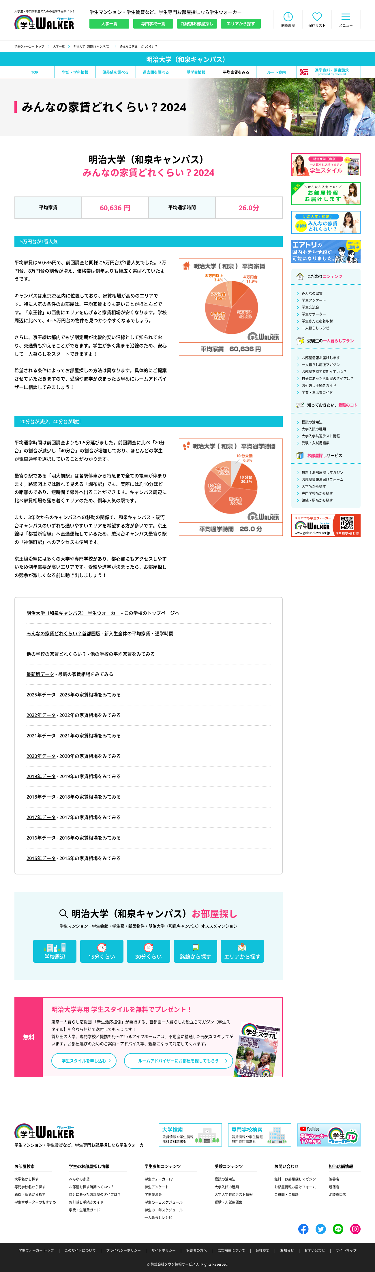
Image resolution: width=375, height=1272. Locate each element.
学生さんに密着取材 (317, 321)
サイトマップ (346, 1251)
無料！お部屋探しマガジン (322, 473)
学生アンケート (314, 300)
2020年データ (41, 756)
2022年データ (41, 715)
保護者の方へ (196, 1251)
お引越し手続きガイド (319, 385)
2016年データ (41, 838)
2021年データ (41, 736)
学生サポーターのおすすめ (35, 1202)
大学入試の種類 (314, 429)
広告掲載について (231, 1251)
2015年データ (41, 858)
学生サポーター (314, 314)
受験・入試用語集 (315, 443)
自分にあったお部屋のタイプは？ (328, 379)
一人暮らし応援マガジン (321, 365)
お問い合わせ (314, 1251)
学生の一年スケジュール (164, 1210)
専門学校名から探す (317, 493)
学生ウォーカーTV (159, 1179)
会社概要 (262, 1251)
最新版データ (40, 674)
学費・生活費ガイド (317, 392)
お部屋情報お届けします (321, 358)
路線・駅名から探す (317, 500)
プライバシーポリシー (123, 1251)
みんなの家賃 (312, 293)
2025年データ (41, 695)
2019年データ (41, 776)
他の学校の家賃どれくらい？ (57, 654)
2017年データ (41, 817)
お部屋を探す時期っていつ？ (324, 372)
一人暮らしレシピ (315, 328)
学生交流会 (310, 307)
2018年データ (41, 797)
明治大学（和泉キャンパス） (92, 46)
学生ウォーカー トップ (29, 46)
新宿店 (334, 1187)
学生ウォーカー (44, 1130)
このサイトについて (80, 1251)
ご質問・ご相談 (286, 1194)
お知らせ (287, 1251)
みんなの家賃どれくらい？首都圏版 (63, 633)
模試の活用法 (312, 422)
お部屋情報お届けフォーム (322, 480)
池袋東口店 (337, 1194)
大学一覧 (59, 46)
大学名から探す (314, 486)
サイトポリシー (163, 1251)
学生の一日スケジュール (164, 1202)
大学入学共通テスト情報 (321, 436)
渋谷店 (334, 1179)
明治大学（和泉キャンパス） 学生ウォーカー (73, 613)
